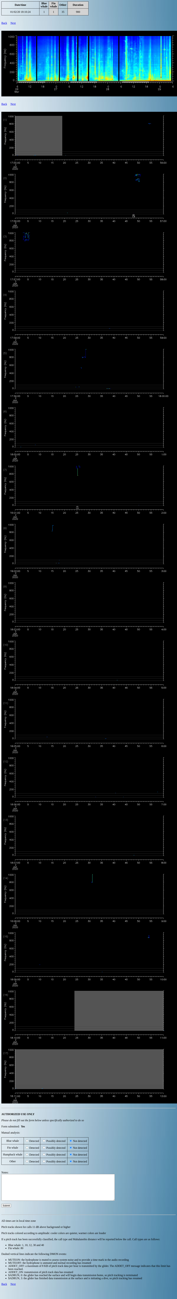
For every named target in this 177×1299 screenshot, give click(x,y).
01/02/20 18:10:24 (20, 11)
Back (4, 23)
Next (13, 23)
